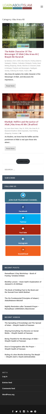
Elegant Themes (18, 408)
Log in (4, 376)
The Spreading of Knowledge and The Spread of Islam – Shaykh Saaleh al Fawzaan (23, 324)
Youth (26, 71)
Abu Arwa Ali (25, 61)
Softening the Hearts (16, 71)
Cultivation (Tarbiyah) (25, 63)
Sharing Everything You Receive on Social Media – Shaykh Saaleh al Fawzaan (21, 332)
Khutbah (15, 133)
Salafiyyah (33, 68)
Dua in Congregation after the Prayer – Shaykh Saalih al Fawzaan (20, 348)
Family (34, 63)
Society (7, 71)
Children (14, 63)
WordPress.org (8, 394)
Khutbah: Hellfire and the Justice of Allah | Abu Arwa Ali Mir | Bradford (21, 123)
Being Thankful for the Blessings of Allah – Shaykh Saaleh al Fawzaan (22, 340)
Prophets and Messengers (21, 68)
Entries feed (7, 383)
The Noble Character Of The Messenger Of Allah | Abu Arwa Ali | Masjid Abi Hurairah (22, 54)
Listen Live (23, 161)
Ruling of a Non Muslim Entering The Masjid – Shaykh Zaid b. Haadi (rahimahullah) (22, 356)
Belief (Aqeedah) (23, 131)
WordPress (39, 408)
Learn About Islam (12, 128)
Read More (10, 86)
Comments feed (8, 388)
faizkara (9, 61)
